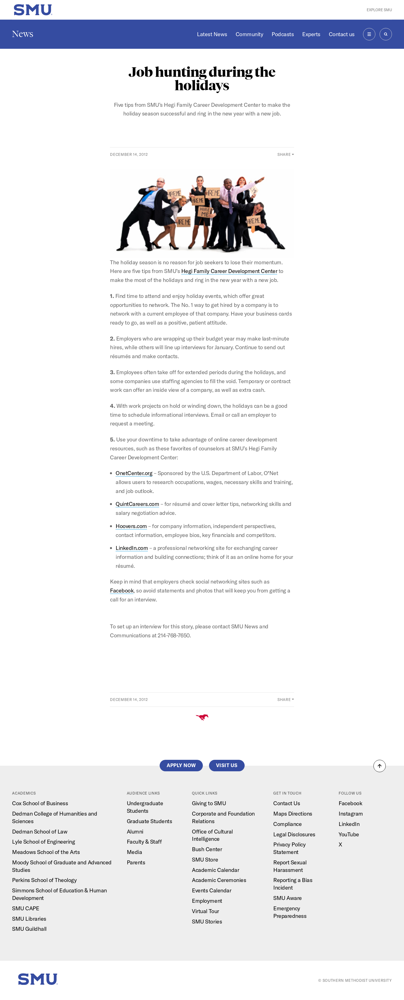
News (22, 34)
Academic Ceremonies (219, 879)
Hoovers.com (131, 525)
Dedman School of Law (39, 831)
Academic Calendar (215, 869)
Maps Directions (292, 813)
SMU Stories (207, 921)
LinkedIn (349, 823)
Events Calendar (211, 890)
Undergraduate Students (145, 807)
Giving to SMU (209, 803)
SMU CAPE (25, 908)
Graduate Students (149, 821)
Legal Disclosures (294, 834)
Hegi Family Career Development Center (229, 270)
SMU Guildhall (29, 928)
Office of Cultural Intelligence (212, 835)
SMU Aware (287, 897)
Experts (311, 34)
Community (249, 34)
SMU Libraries (29, 918)
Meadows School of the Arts (46, 851)
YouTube (349, 834)
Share (284, 154)
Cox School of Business (40, 803)
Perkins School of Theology (44, 879)
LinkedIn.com (132, 547)
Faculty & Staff (144, 841)
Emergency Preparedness (289, 912)
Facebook (122, 590)
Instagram (351, 813)
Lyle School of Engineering (43, 841)
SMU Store (205, 859)
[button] (379, 766)
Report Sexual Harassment (290, 866)
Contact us (342, 34)
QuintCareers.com (137, 503)
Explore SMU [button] (379, 10)
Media (134, 851)
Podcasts (283, 34)
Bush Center (207, 849)
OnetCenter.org (134, 472)
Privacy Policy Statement (289, 848)
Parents (136, 862)
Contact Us (286, 803)
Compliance (287, 823)
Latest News (212, 34)
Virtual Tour (205, 911)
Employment (207, 900)
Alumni (135, 831)
